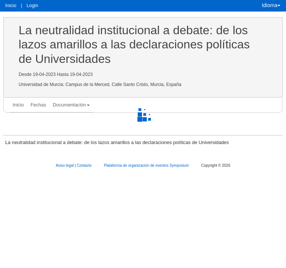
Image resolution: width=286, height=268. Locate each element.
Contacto (85, 165)
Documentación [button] (71, 105)
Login (32, 5)
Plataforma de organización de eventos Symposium (147, 165)
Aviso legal (65, 165)
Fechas (38, 105)
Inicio (10, 5)
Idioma (271, 5)
